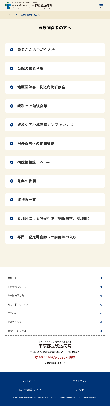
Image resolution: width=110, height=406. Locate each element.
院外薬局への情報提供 (35, 143)
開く (101, 278)
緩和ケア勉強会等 (32, 106)
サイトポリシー (30, 381)
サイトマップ (80, 381)
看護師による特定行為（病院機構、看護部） (54, 218)
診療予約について (17, 286)
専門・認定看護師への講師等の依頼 (47, 237)
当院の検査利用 (30, 68)
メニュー (101, 8)
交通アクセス (14, 322)
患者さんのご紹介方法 (36, 50)
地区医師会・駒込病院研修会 (41, 87)
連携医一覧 (26, 200)
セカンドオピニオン (18, 304)
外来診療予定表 (16, 295)
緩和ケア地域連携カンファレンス (45, 125)
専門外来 (12, 313)
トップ (9, 15)
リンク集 (79, 389)
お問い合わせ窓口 (17, 331)
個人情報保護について (30, 389)
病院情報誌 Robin (33, 162)
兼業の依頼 (26, 181)
